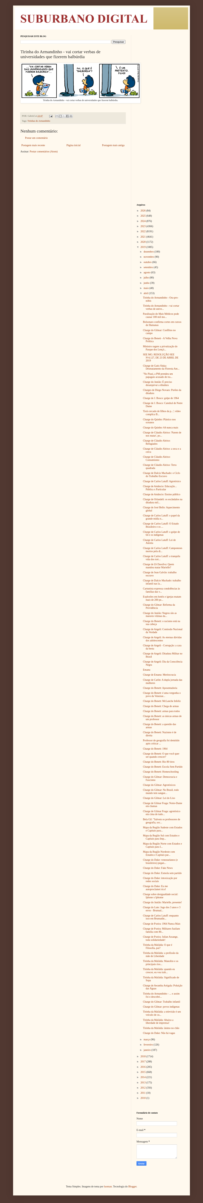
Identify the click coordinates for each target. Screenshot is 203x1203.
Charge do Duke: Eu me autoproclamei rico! (155, 888)
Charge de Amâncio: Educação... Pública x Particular (160, 488)
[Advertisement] (159, 90)
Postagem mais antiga (113, 145)
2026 (143, 210)
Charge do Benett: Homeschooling (161, 771)
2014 (143, 1077)
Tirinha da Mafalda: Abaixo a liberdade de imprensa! (158, 1021)
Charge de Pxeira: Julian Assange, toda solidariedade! (160, 938)
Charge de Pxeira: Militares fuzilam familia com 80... (161, 930)
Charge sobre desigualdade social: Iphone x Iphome (160, 896)
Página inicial (73, 145)
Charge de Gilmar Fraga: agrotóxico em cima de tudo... (161, 813)
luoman (108, 1186)
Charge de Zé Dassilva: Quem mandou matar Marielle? (158, 566)
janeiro (147, 1050)
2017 (143, 1061)
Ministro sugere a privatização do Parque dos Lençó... (160, 348)
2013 (143, 1082)
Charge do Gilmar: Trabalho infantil (161, 1001)
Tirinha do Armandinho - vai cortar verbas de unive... (161, 307)
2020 (143, 242)
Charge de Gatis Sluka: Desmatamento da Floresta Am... (161, 367)
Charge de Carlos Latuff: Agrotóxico (162, 481)
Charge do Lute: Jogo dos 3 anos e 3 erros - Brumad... (162, 909)
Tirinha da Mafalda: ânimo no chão (161, 1028)
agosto (147, 272)
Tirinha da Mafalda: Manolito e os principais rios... (160, 963)
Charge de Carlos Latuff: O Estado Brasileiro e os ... (161, 525)
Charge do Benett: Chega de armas (161, 706)
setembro (149, 267)
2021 (143, 236)
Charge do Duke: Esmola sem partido (162, 873)
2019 (143, 247)
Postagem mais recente (33, 145)
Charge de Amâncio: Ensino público (161, 494)
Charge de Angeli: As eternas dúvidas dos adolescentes (162, 639)
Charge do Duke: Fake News (158, 868)
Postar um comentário (36, 138)
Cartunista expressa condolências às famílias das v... (161, 590)
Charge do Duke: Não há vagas (159, 1033)
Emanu (146, 669)
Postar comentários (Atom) (44, 151)
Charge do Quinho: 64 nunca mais (160, 427)
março (147, 1039)
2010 (143, 1098)
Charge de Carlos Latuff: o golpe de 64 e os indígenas (161, 533)
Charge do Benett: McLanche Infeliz (162, 701)
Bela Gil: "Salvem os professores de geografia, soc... (161, 821)
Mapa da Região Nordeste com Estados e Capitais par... (159, 853)
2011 (143, 1092)
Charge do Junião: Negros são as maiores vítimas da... (160, 615)
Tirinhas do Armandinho (38, 121)
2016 (143, 1067)
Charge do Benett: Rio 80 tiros (158, 761)
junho (147, 283)
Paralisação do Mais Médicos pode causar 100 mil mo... (161, 315)
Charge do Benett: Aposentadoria (160, 688)
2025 (143, 215)
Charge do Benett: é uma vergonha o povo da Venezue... (162, 694)
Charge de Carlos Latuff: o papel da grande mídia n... (161, 517)
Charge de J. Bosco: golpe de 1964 (161, 398)
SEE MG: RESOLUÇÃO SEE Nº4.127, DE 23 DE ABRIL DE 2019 (160, 357)
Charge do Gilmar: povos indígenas (161, 1006)
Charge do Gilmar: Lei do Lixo (159, 798)
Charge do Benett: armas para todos (161, 711)
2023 (143, 226)
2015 (143, 1072)
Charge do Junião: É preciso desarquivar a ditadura (157, 383)
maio (146, 288)
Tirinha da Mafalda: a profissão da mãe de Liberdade (160, 955)
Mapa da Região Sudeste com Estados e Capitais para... (162, 829)
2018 (143, 1056)
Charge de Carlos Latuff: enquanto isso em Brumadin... (161, 917)
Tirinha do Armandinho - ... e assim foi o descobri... (161, 995)
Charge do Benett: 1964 (155, 748)
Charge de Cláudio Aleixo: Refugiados (156, 442)
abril (146, 293)
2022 (143, 231)
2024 (143, 221)
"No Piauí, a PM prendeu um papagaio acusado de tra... (158, 375)
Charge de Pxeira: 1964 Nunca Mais (161, 923)
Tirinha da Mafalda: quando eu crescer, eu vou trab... (159, 971)
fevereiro (148, 1044)
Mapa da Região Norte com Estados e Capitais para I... (162, 845)
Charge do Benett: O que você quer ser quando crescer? (161, 755)
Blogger (132, 1186)
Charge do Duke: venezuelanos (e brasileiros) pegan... (160, 861)
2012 (143, 1087)
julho (146, 277)
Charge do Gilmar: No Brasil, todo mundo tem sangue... (161, 791)
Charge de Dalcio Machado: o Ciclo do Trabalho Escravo (161, 475)
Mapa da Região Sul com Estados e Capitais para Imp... (161, 837)
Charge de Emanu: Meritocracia (159, 674)
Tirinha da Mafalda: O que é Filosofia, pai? (157, 946)
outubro (148, 262)
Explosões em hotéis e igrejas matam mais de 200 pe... (162, 598)
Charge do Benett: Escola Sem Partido (163, 766)
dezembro (149, 251)
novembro (149, 256)
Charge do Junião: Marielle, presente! (162, 902)
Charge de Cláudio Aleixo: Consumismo (156, 458)
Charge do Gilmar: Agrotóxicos (159, 785)
